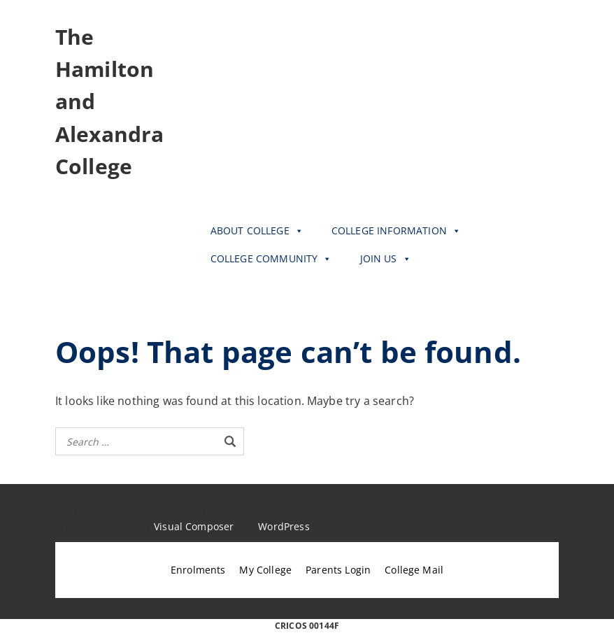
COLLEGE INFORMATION (396, 231)
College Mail (414, 569)
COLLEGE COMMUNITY (271, 259)
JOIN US (385, 259)
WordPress (283, 526)
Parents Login (338, 569)
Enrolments (198, 569)
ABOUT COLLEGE (257, 231)
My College (265, 569)
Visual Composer (194, 526)
